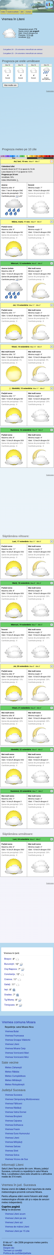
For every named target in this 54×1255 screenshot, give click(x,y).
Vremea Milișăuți (13, 1142)
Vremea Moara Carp (15, 1048)
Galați (7, 984)
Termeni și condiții (12, 1250)
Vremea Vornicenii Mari (17, 1052)
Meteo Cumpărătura (15, 1076)
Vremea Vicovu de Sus (16, 1159)
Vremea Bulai (12, 1031)
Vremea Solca (12, 1155)
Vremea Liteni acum (15, 1214)
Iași (6, 989)
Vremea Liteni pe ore (15, 1218)
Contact (28, 12)
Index (3, 12)
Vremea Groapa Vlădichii (17, 1040)
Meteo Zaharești (13, 1067)
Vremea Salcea (12, 1146)
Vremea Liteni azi (14, 1222)
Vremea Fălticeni (13, 1103)
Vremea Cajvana (13, 1120)
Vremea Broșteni (13, 1116)
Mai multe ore (10, 85)
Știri (22, 12)
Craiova (8, 979)
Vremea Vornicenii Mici (17, 1057)
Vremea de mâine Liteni (17, 1226)
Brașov (7, 959)
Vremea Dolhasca (14, 1125)
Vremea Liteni (12, 1044)
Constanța (9, 974)
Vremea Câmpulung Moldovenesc (22, 1099)
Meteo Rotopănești (14, 1084)
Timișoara (9, 1005)
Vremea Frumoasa (14, 1035)
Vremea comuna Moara (18, 1022)
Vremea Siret (11, 1150)
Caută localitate (13, 12)
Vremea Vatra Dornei (15, 1112)
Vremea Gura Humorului (17, 1133)
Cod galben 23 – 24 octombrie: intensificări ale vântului (22, 53)
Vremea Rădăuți (13, 1107)
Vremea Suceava (13, 1095)
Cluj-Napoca (10, 969)
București (9, 964)
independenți (15, 1202)
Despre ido (8, 1247)
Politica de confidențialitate (17, 1253)
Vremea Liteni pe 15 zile (17, 1231)
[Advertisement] (27, 119)
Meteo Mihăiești (13, 1080)
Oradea (8, 994)
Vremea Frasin (12, 1129)
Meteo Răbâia (12, 1071)
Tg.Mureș (9, 1000)
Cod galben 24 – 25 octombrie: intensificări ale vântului (22, 49)
